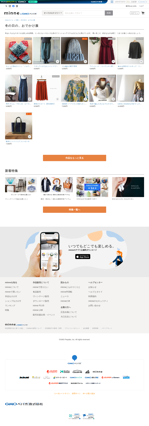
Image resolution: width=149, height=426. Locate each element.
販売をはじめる (131, 6)
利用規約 (92, 296)
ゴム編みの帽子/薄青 (69, 66)
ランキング (10, 305)
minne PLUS (38, 305)
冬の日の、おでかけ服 (28, 20)
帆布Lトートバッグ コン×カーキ (18, 141)
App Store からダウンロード (82, 256)
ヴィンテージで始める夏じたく (16, 199)
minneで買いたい (13, 292)
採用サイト (76, 393)
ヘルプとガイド (95, 292)
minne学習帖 (66, 292)
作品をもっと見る (74, 158)
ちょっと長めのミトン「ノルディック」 (21, 66)
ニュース (65, 296)
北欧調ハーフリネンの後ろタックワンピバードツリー (81, 104)
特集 (17, 20)
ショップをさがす (13, 301)
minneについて (12, 287)
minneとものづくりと (70, 287)
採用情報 (95, 328)
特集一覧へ (74, 209)
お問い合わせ (94, 305)
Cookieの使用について (34, 328)
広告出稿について (69, 312)
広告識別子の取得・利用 (53, 328)
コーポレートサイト (62, 393)
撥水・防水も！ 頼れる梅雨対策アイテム (56, 199)
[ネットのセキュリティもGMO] (19, 2)
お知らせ (92, 287)
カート (143, 13)
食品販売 (37, 292)
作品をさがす (11, 296)
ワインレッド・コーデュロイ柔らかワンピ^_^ (106, 66)
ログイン (134, 13)
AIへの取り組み (89, 393)
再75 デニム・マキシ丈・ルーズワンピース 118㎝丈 (25, 104)
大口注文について (69, 317)
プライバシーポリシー (72, 328)
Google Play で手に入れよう (101, 256)
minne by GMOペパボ (20, 13)
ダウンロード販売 (41, 301)
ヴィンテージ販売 (41, 296)
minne (16, 324)
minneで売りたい (41, 287)
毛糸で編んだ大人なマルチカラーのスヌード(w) (107, 104)
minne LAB (38, 310)
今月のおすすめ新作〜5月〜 (86, 199)
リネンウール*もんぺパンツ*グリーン (47, 66)
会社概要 (86, 328)
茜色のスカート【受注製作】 (44, 104)
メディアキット (106, 328)
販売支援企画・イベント (44, 315)
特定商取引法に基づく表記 (14, 328)
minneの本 (65, 301)
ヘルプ (141, 6)
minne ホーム (9, 20)
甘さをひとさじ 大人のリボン (123, 199)
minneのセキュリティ (98, 301)
